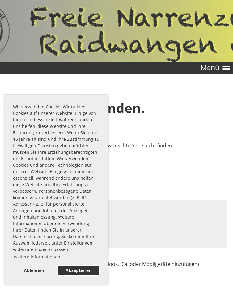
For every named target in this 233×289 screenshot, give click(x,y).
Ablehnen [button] (34, 270)
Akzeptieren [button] (78, 270)
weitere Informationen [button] (37, 257)
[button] (116, 224)
